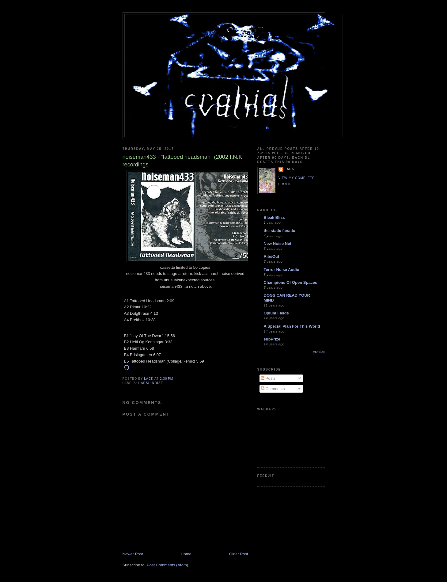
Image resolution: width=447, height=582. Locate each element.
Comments (273, 388)
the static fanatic (279, 230)
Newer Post (133, 554)
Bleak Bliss (274, 217)
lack (289, 169)
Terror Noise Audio (281, 269)
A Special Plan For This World (292, 326)
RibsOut (271, 256)
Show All (318, 352)
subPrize (272, 339)
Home (186, 554)
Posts (268, 378)
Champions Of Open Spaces (290, 282)
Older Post (238, 554)
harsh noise (150, 383)
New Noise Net (277, 243)
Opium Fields (276, 313)
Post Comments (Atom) (167, 565)
